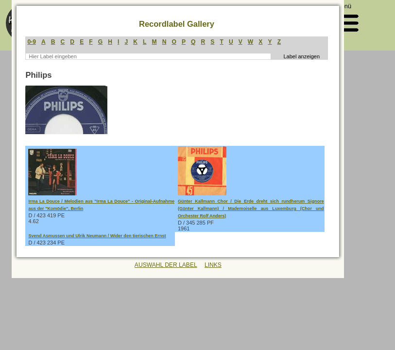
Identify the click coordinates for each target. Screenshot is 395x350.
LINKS (213, 265)
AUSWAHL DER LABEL (166, 265)
